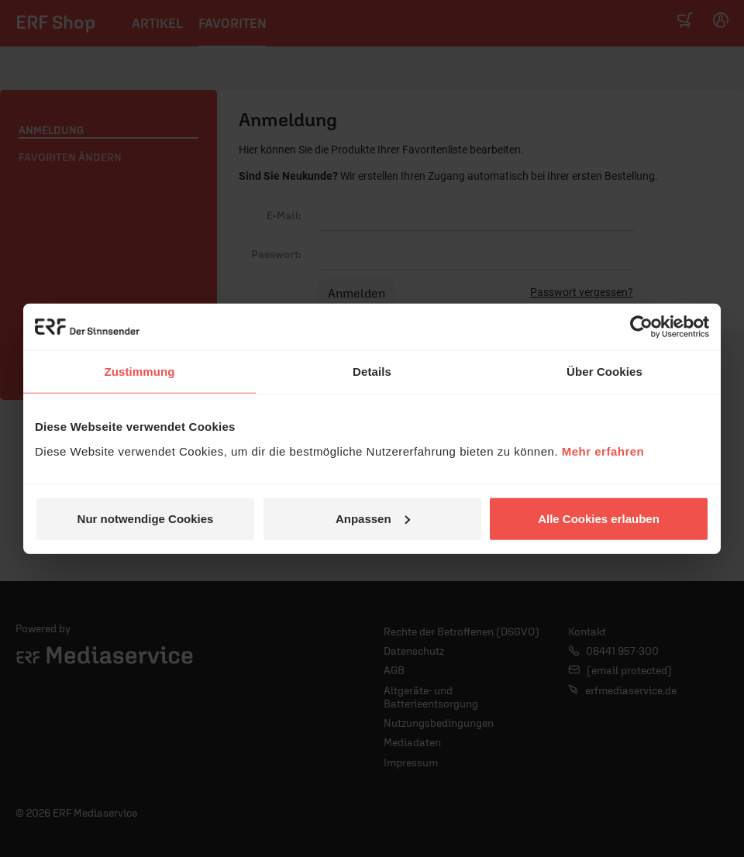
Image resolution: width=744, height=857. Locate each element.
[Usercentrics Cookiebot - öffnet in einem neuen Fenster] (641, 327)
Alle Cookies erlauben (599, 518)
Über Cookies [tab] (604, 371)
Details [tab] (372, 371)
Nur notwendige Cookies (146, 518)
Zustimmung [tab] (140, 371)
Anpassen (373, 518)
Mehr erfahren (603, 450)
